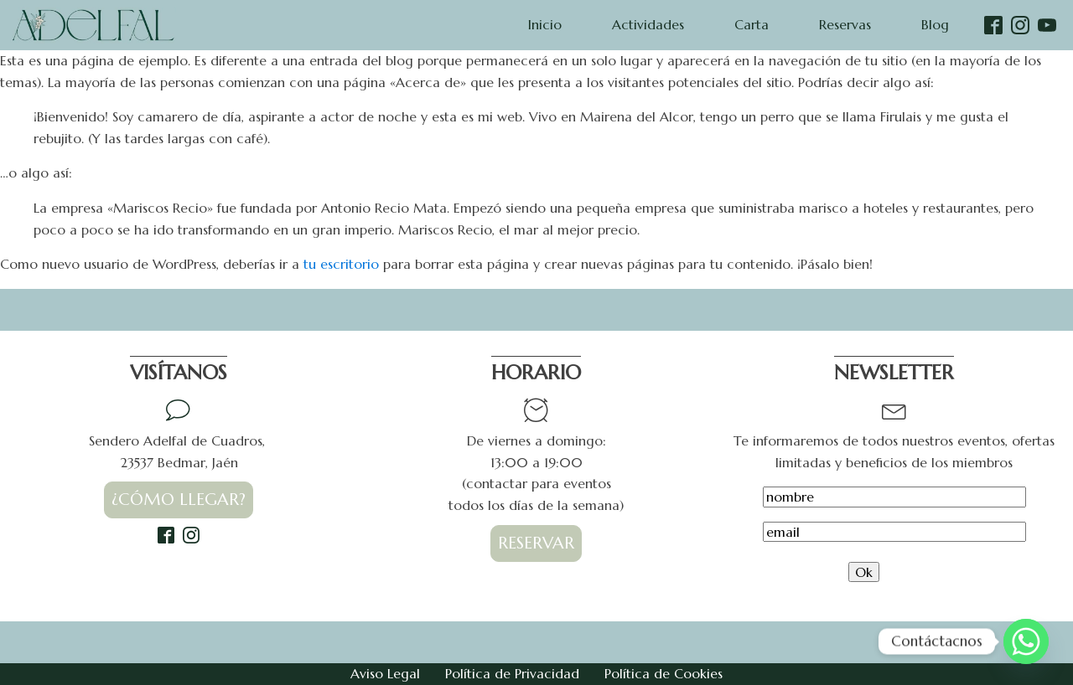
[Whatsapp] (1026, 641)
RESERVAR (536, 543)
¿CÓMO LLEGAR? (178, 499)
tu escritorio (341, 263)
